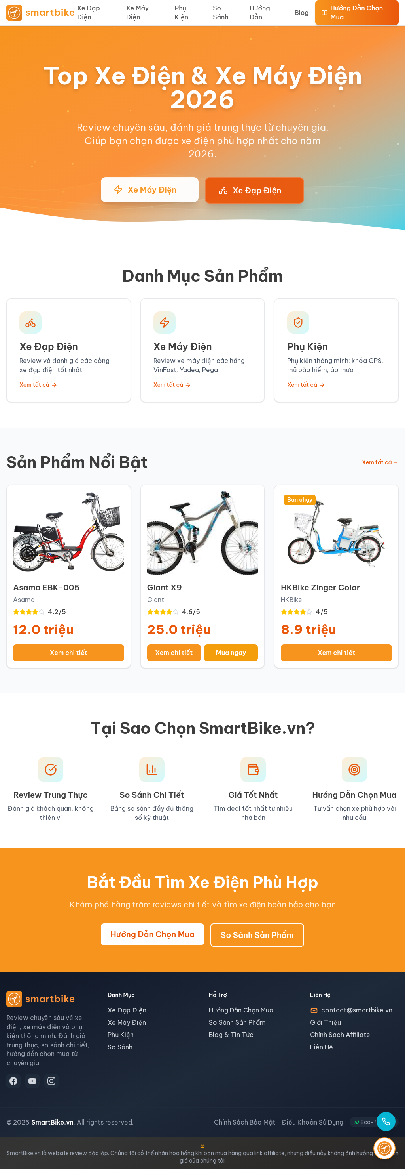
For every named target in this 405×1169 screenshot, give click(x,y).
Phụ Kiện (182, 12)
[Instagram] (51, 1081)
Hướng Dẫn (260, 12)
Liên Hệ (321, 1047)
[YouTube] (32, 1081)
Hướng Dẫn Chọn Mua (352, 12)
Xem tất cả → (380, 462)
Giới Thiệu (325, 1022)
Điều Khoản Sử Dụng (312, 1122)
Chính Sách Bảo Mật (244, 1122)
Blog (302, 13)
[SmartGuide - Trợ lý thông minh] (384, 1148)
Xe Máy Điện (137, 12)
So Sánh (221, 12)
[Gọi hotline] (386, 1121)
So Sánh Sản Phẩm (257, 935)
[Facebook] (13, 1081)
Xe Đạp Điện (88, 12)
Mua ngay (231, 653)
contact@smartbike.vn (356, 1010)
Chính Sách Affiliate (340, 1035)
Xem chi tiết (68, 653)
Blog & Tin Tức (231, 1035)
